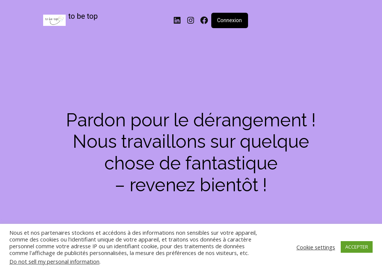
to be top (83, 16)
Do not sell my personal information (54, 261)
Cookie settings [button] (315, 247)
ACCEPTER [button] (356, 246)
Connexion (229, 20)
